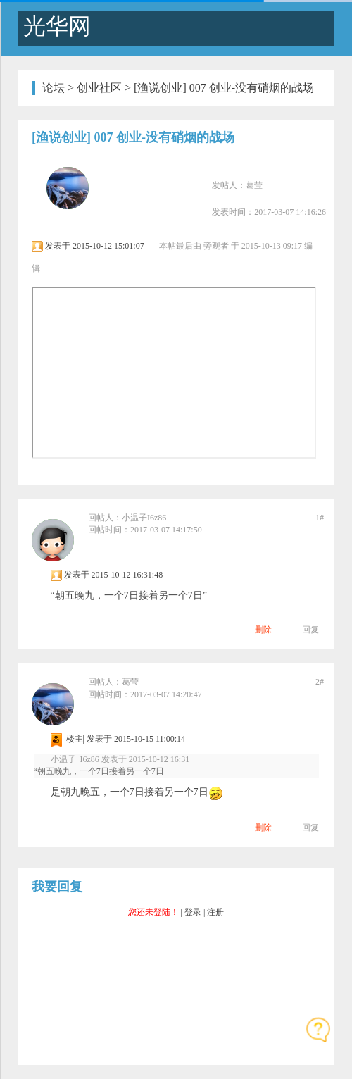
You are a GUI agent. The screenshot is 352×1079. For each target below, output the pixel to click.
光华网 (54, 26)
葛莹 (254, 185)
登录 (192, 912)
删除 (263, 630)
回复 (310, 630)
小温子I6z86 (144, 518)
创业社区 (99, 88)
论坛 (53, 88)
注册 (215, 912)
